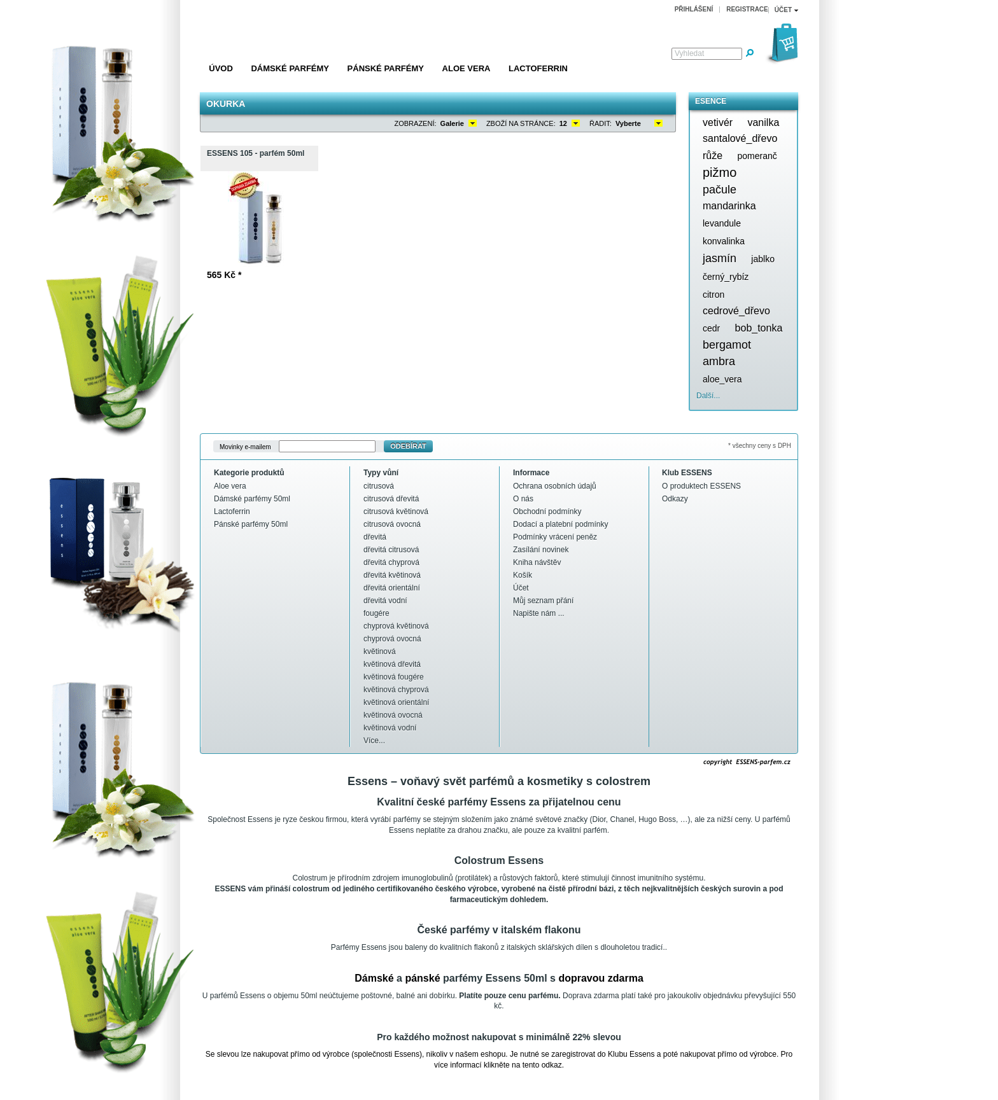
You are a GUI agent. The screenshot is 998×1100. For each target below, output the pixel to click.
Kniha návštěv (537, 562)
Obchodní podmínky (547, 511)
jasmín (719, 258)
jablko (763, 259)
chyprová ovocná (392, 638)
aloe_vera (722, 379)
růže (712, 155)
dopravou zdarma (600, 978)
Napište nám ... (539, 613)
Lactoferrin (538, 68)
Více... (374, 740)
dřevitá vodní (385, 600)
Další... (708, 395)
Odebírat (408, 446)
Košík (522, 575)
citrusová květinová (395, 511)
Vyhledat (689, 53)
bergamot (727, 344)
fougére (376, 613)
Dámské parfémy (290, 68)
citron (713, 294)
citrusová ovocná (392, 524)
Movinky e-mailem (245, 446)
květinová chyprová (396, 689)
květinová (379, 651)
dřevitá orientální (391, 587)
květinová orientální (396, 702)
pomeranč (757, 156)
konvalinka (724, 241)
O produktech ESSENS (701, 486)
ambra (719, 361)
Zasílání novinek (540, 549)
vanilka (763, 122)
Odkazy (675, 498)
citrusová (378, 486)
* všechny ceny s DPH (759, 445)
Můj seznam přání (543, 600)
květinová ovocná (393, 715)
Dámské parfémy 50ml (252, 498)
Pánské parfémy (386, 68)
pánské (422, 978)
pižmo (719, 172)
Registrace (747, 9)
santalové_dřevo (740, 138)
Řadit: (600, 123)
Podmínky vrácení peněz (555, 537)
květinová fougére (393, 676)
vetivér (718, 122)
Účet (521, 587)
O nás (523, 498)
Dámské (374, 978)
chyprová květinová (396, 626)
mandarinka (729, 205)
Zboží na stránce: (521, 123)
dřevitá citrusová (391, 549)
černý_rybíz (726, 277)
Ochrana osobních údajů (554, 486)
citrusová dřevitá (391, 498)
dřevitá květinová (392, 575)
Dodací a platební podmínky (560, 524)
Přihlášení (694, 9)
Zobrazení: (416, 123)
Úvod (221, 68)
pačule (719, 189)
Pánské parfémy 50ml (251, 524)
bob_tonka (759, 328)
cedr (711, 328)
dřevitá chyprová (391, 562)
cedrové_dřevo (736, 310)
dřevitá (374, 537)
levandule (722, 223)
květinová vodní (389, 727)
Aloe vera (466, 68)
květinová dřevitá (392, 664)
